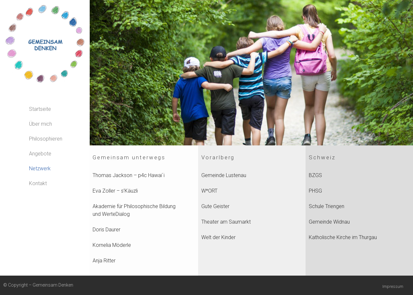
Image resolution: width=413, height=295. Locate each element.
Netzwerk (40, 168)
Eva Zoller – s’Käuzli (115, 191)
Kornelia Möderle (112, 245)
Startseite (40, 109)
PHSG (315, 191)
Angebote (40, 154)
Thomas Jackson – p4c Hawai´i (129, 175)
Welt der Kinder (218, 237)
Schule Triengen (326, 206)
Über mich (40, 124)
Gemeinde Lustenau (223, 175)
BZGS (315, 175)
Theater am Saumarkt (226, 222)
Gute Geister (215, 206)
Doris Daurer (106, 230)
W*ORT (209, 191)
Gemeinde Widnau (329, 222)
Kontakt (38, 183)
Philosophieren (45, 139)
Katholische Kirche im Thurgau (343, 237)
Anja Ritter (104, 261)
